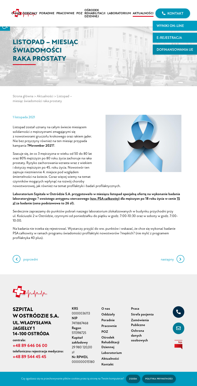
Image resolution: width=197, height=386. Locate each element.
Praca (135, 308)
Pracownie (65, 13)
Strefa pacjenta (142, 314)
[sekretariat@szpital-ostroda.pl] (178, 328)
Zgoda (133, 378)
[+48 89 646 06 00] (178, 311)
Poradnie (46, 13)
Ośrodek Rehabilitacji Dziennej (94, 13)
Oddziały (30, 13)
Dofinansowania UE (175, 49)
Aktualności (143, 13)
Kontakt (173, 13)
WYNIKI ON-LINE (170, 26)
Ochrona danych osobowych (139, 334)
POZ (79, 13)
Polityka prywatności (159, 378)
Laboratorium (119, 13)
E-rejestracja (169, 38)
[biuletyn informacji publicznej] (178, 344)
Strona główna (23, 96)
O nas (16, 13)
